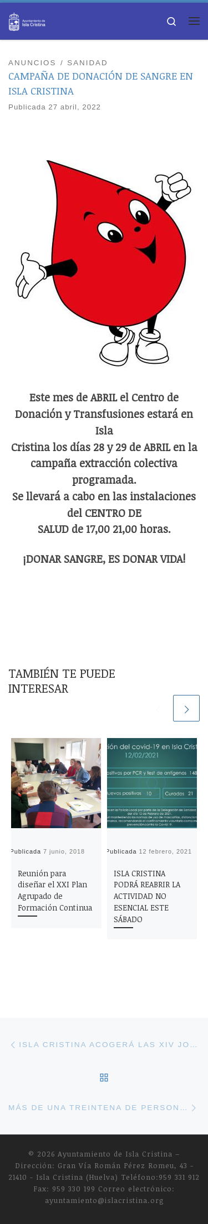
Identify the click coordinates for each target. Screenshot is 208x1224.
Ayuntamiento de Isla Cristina (115, 1154)
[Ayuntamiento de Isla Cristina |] (27, 20)
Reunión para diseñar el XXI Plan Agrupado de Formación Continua (55, 890)
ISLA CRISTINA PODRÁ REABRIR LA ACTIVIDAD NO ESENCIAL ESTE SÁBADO (147, 896)
